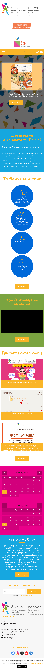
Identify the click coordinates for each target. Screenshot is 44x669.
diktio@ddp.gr (7, 638)
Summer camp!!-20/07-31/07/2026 (22, 414)
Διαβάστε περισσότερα (35, 663)
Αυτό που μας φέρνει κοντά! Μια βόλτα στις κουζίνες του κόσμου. (24, 95)
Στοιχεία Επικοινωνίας (9, 621)
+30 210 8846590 (8, 635)
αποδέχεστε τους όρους (26, 595)
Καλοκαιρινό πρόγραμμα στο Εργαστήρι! (22, 382)
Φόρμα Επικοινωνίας (8, 624)
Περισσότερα (16, 102)
